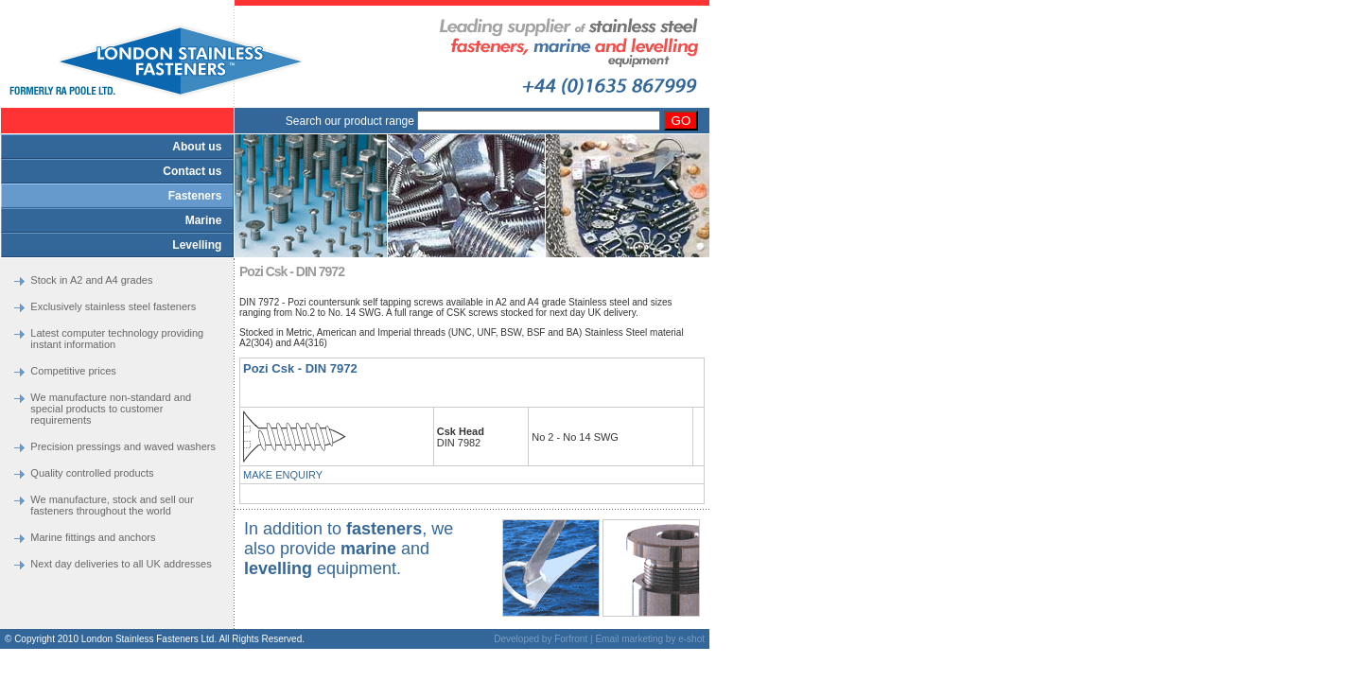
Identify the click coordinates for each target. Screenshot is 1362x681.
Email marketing (629, 639)
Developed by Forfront (540, 639)
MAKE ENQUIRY (283, 474)
